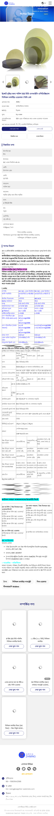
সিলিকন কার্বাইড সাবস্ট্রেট (21, 581)
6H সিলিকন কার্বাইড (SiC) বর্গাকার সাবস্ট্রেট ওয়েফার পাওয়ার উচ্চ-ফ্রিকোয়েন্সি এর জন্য (40, 683)
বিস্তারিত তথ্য (14, 136)
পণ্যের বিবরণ (39, 136)
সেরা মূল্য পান (14, 129)
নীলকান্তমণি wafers (11, 586)
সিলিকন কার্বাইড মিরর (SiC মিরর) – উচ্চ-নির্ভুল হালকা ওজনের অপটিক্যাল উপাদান (14, 727)
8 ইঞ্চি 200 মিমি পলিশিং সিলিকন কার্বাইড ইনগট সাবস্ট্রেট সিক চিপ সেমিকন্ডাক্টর (14, 640)
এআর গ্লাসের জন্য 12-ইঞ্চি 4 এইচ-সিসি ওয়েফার (14, 683)
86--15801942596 (13, 781)
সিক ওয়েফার (41, 581)
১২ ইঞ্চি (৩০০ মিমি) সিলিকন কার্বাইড (40, 640)
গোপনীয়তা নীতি (23, 807)
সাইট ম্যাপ (33, 807)
